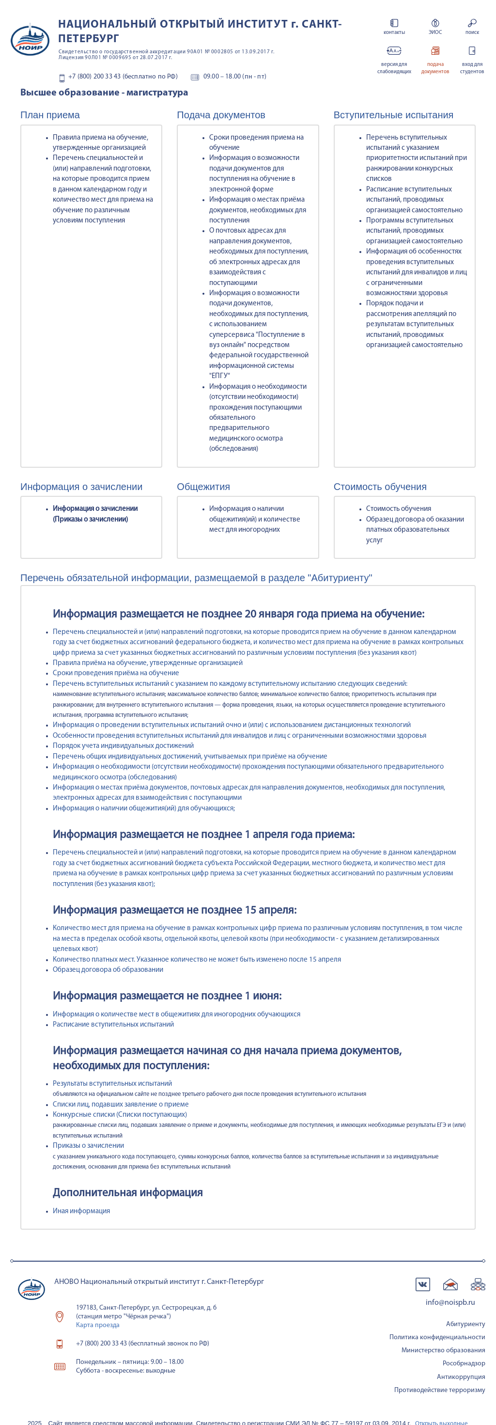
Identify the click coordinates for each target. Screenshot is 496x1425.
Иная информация (81, 1211)
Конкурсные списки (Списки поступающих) (120, 1115)
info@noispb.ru (450, 1303)
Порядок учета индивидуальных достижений (123, 746)
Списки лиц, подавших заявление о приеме (121, 1104)
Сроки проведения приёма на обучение (116, 673)
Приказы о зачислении (88, 1146)
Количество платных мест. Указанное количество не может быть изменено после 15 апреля (197, 960)
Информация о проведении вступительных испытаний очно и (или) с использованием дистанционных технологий (232, 725)
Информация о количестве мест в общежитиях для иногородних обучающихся (176, 1014)
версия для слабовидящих (394, 68)
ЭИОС (435, 32)
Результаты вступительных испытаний (112, 1084)
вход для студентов (472, 68)
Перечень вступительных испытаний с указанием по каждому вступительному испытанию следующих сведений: (230, 684)
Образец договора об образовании (108, 970)
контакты (394, 32)
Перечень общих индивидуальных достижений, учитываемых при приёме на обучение (190, 756)
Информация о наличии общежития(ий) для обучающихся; (144, 808)
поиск (472, 32)
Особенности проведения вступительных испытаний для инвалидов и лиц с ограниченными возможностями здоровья (239, 736)
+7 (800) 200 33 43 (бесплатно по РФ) (123, 76)
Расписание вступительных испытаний (113, 1025)
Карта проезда (98, 1325)
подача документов (435, 68)
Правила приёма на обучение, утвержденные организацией (148, 663)
